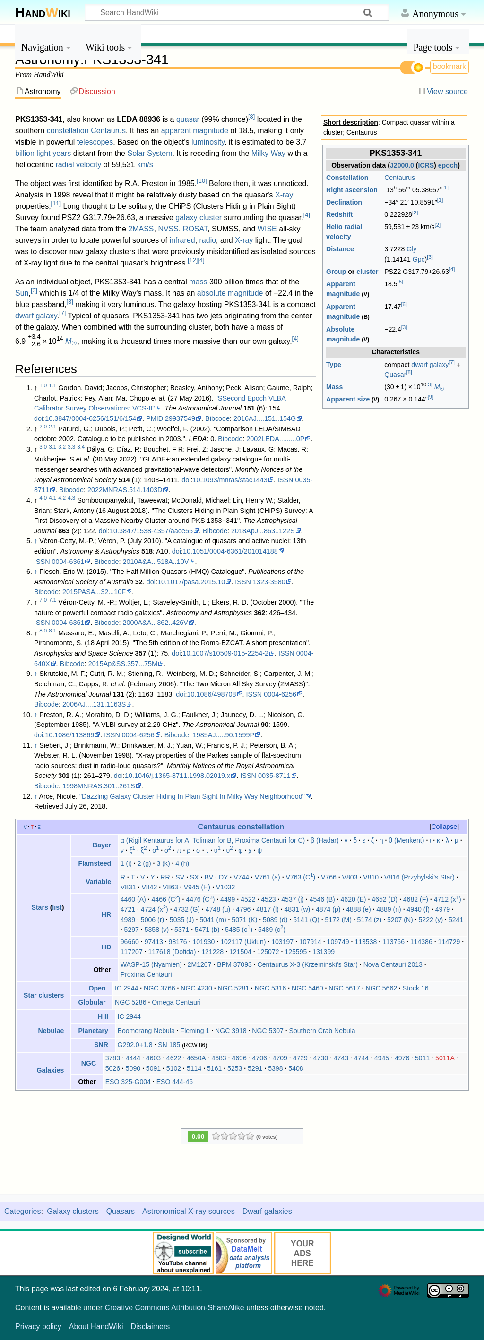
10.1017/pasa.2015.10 (191, 582)
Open (96, 988)
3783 (112, 1058)
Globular (92, 1002)
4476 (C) (200, 899)
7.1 (52, 600)
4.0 (43, 498)
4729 (300, 1058)
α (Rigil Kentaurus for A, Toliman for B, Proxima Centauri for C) (213, 840)
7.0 (43, 600)
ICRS (426, 165)
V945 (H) (197, 887)
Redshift (339, 214)
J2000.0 (402, 165)
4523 (268, 899)
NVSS (168, 229)
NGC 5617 (344, 988)
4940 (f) (418, 909)
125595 (296, 952)
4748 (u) (218, 909)
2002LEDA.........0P (275, 439)
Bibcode (217, 418)
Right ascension (352, 190)
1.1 (52, 385)
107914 (310, 942)
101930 (203, 942)
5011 (422, 1058)
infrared (182, 240)
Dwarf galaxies (267, 1211)
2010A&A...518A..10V (155, 561)
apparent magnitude (194, 131)
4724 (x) (154, 909)
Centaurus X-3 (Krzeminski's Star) (308, 964)
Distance (340, 249)
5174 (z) (369, 919)
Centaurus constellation (241, 826)
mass (198, 282)
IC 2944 (126, 988)
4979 (442, 909)
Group (336, 271)
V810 (371, 877)
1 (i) (126, 863)
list (56, 907)
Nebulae (51, 1030)
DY (223, 877)
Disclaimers (150, 1327)
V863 (170, 887)
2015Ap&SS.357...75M (122, 663)
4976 (402, 1058)
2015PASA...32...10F (94, 592)
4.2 (62, 498)
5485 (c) (238, 929)
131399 (323, 952)
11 (56, 203)
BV (208, 877)
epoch (448, 165)
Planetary (93, 1030)
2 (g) (144, 863)
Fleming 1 (195, 1030)
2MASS (141, 229)
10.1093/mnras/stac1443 (229, 480)
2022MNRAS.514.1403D (124, 490)
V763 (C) (301, 877)
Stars (40, 907)
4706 (259, 1058)
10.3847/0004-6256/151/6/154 (90, 418)
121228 (212, 952)
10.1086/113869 (69, 735)
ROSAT (195, 229)
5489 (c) (271, 929)
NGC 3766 (159, 988)
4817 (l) (267, 909)
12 (193, 260)
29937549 (180, 418)
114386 (421, 942)
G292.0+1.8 (135, 1045)
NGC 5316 (270, 988)
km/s (145, 165)
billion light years (43, 153)
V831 (128, 887)
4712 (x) (447, 899)
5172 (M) (338, 919)
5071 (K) (244, 919)
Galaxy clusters (72, 1211)
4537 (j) (292, 899)
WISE (267, 229)
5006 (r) (152, 919)
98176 (178, 942)
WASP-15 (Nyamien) (151, 964)
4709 (280, 1058)
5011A (445, 1058)
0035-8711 (274, 775)
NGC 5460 (307, 988)
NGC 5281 (234, 988)
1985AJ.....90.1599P (223, 735)
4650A (196, 1058)
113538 (365, 942)
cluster (367, 271)
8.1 (52, 630)
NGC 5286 (131, 1002)
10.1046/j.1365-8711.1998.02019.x (177, 775)
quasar (187, 119)
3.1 (52, 447)
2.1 (52, 426)
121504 (240, 952)
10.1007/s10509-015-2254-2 (225, 653)
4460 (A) (133, 899)
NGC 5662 (382, 988)
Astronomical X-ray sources (188, 1211)
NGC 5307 (268, 1030)
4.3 (71, 498)
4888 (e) (358, 909)
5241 (456, 919)
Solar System (149, 153)
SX (194, 877)
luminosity (208, 142)
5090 (133, 1068)
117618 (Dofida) (172, 952)
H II (103, 1016)
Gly (411, 249)
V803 (350, 877)
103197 (282, 942)
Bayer (102, 845)
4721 (128, 909)
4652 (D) (385, 899)
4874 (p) (328, 909)
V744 (241, 877)
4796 (243, 909)
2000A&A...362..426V (155, 622)
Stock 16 (416, 988)
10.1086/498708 (211, 694)
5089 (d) (275, 919)
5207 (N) (400, 919)
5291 (255, 1068)
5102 (173, 1068)
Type (333, 364)
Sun (21, 293)
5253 (234, 1068)
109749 (338, 942)
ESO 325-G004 (128, 1081)
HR (106, 914)
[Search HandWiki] (237, 12)
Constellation (347, 177)
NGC (88, 1063)
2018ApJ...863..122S (262, 531)
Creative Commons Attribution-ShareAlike (174, 1308)
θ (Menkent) (406, 840)
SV (179, 877)
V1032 (225, 887)
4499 (227, 899)
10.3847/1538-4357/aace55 (151, 531)
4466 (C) (166, 899)
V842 (149, 887)
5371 (181, 929)
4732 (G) (187, 909)
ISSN (285, 480)
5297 (131, 929)
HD (106, 947)
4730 (320, 1058)
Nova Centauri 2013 (393, 964)
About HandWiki (96, 1327)
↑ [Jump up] (35, 541)
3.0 (43, 447)
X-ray (284, 195)
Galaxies (50, 1070)
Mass (334, 387)
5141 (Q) (306, 919)
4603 (153, 1058)
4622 (173, 1058)
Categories (22, 1211)
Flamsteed (95, 863)
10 (202, 180)
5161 (214, 1068)
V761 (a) (267, 877)
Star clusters (44, 995)
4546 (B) (322, 899)
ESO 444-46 (174, 1081)
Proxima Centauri (146, 974)
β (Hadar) (325, 840)
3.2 (62, 447)
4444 (133, 1058)
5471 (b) (207, 929)
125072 (268, 952)
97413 (154, 942)
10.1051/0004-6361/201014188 (230, 551)
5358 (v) (157, 929)
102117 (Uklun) (243, 942)
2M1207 (200, 964)
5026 (112, 1068)
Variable (98, 882)
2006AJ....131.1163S (94, 704)
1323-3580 (269, 582)
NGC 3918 (231, 1030)
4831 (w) (298, 909)
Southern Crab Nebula (322, 1030)
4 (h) (182, 863)
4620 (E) (353, 899)
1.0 (43, 385)
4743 (341, 1058)
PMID (154, 418)
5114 (194, 1068)
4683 (218, 1058)
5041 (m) (212, 919)
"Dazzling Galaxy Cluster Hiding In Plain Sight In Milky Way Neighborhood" (192, 796)
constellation (68, 131)
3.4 (81, 447)
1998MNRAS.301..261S (98, 786)
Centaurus (399, 177)
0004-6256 (280, 694)
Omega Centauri (176, 1002)
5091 (153, 1068)
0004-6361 (68, 561)
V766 (329, 877)
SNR (101, 1045)
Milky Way (268, 153)
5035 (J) (182, 919)
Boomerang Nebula (146, 1030)
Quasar (395, 374)
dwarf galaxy (430, 364)
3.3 (71, 447)
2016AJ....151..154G (264, 418)
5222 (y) (431, 919)
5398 (275, 1068)
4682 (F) (415, 899)
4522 (248, 899)
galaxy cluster (198, 217)
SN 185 (169, 1045)
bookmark (449, 66)
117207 (132, 952)
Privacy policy (38, 1327)
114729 (449, 942)
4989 (128, 919)
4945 (381, 1058)
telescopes (95, 142)
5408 (295, 1068)
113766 (393, 942)
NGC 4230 (196, 988)
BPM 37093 (234, 964)
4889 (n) (388, 909)
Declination (344, 202)
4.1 (52, 498)
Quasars (120, 1211)
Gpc (419, 259)
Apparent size (348, 399)
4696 (239, 1058)
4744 (361, 1058)
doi (38, 418)
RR (165, 877)
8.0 (43, 630)
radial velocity (78, 165)
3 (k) (163, 863)
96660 (130, 942)
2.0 (43, 426)
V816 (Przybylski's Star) (419, 877)
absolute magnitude (230, 293)
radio (207, 240)
